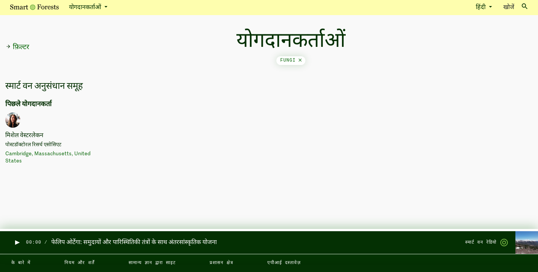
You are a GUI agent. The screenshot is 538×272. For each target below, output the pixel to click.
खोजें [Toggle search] (515, 7)
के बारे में (21, 263)
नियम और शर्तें (79, 263)
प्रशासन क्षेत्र (221, 263)
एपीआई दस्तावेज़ (284, 263)
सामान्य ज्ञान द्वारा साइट (152, 263)
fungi (291, 60)
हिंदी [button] (481, 8)
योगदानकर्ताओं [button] (86, 8)
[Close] (300, 60)
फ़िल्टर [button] (17, 47)
